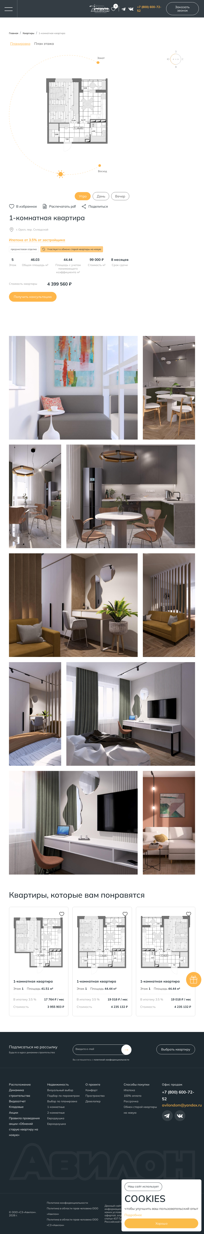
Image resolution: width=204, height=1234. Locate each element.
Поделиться (98, 206)
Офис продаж (172, 1084)
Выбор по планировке (62, 1101)
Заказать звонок (182, 8)
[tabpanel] (102, 125)
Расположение (20, 1084)
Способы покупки (136, 1084)
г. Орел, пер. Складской (32, 229)
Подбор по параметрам (63, 1096)
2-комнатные (56, 1112)
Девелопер (93, 1101)
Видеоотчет (17, 1101)
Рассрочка (131, 1101)
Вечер (120, 196)
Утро (83, 196)
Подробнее (133, 1215)
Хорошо (161, 1224)
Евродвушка (55, 1118)
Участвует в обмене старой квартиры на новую (71, 249)
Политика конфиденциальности (67, 1202)
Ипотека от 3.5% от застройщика (37, 240)
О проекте (92, 1084)
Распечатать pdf (62, 206)
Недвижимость (58, 1084)
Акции (13, 1112)
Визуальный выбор (60, 1090)
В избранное (26, 206)
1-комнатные (56, 1107)
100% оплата (132, 1096)
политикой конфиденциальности (111, 1059)
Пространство (95, 1096)
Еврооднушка (56, 1124)
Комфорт (91, 1090)
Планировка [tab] (20, 43)
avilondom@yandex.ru (182, 1105)
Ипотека (129, 1090)
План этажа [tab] (44, 43)
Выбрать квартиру (175, 1049)
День (101, 196)
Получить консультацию (33, 297)
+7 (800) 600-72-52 (149, 9)
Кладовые (16, 1107)
